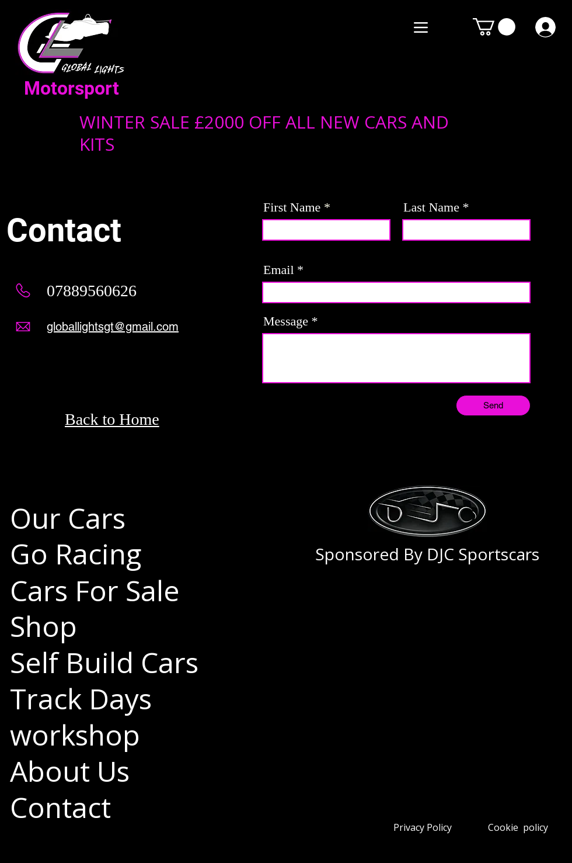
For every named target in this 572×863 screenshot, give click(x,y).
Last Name (431, 207)
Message (285, 321)
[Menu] (420, 27)
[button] (494, 27)
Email (278, 270)
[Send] (493, 405)
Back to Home (112, 419)
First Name (291, 207)
